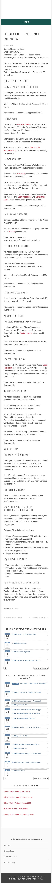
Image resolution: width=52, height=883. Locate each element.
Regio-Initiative (26, 333)
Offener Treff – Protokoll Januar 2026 (17, 803)
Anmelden (7, 845)
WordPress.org (9, 863)
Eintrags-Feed (8, 851)
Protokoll (16, 608)
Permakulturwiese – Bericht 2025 (15, 809)
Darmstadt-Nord (24, 197)
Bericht (12, 232)
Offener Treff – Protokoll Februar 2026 (17, 797)
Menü (27, 22)
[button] (5, 668)
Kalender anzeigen (41, 668)
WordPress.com (34, 879)
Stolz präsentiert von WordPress (25, 877)
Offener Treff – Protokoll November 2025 (18, 815)
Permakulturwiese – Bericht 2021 (12, 619)
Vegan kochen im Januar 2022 (38, 617)
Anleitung (21, 174)
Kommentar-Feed (9, 857)
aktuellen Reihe (23, 124)
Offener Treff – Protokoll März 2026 (16, 791)
